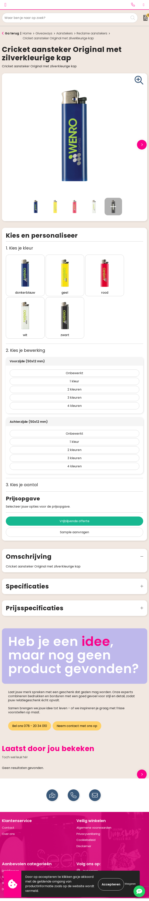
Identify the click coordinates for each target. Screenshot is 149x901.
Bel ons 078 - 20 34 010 (29, 715)
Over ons (8, 823)
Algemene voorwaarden (93, 817)
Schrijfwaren (10, 866)
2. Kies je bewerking (25, 339)
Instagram (87, 860)
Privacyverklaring (88, 823)
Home (27, 33)
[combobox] (66, 18)
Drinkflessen (10, 860)
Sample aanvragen (74, 521)
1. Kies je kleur (19, 248)
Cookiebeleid (85, 829)
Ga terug (12, 33)
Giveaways (44, 33)
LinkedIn (85, 866)
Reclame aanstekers (92, 33)
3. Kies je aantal (22, 474)
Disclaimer (83, 835)
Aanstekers (64, 33)
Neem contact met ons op (77, 715)
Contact (8, 817)
